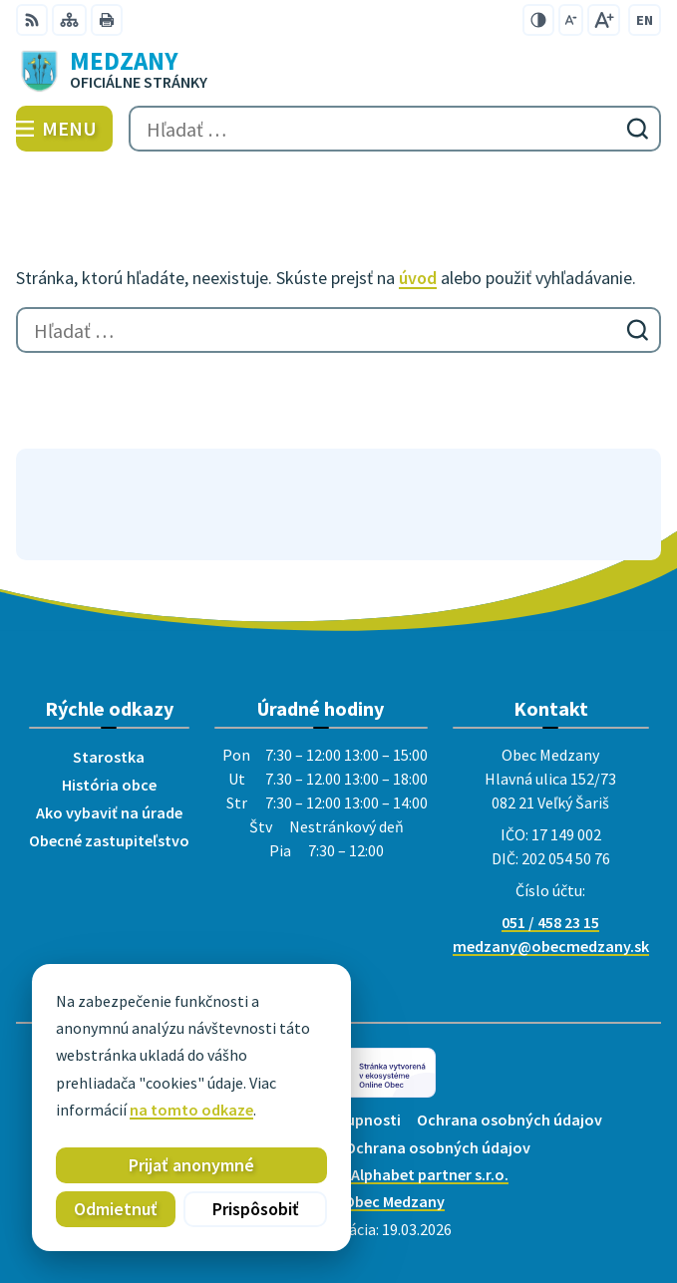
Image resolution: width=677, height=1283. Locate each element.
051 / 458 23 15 (550, 922)
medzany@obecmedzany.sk (551, 946)
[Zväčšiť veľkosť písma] (603, 20)
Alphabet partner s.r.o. (429, 1174)
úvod (418, 277)
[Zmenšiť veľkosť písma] (570, 20)
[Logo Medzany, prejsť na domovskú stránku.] (338, 71)
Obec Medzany (394, 1201)
